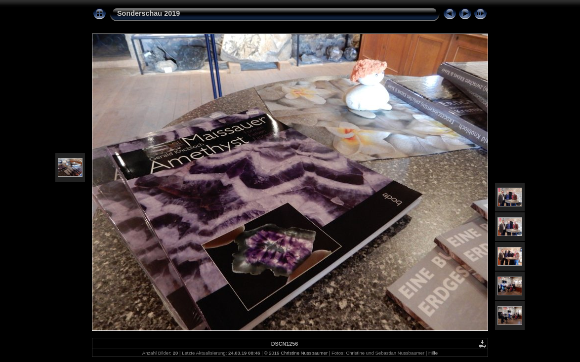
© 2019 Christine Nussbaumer (296, 353)
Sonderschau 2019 (148, 13)
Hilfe (433, 353)
